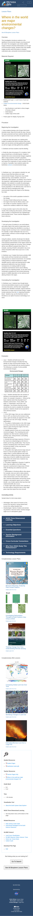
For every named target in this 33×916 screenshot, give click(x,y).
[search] (21, 5)
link (18, 292)
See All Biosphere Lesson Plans (10, 32)
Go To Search (16, 861)
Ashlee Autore (20, 900)
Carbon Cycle (9, 841)
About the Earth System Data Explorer (16, 805)
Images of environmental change (12, 103)
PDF (7, 849)
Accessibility (16, 910)
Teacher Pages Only (12, 774)
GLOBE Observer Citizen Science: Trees (17, 837)
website (10, 165)
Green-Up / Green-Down (12, 839)
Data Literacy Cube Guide (13, 823)
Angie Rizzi (21, 902)
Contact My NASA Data (16, 911)
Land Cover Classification (13, 835)
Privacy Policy (16, 908)
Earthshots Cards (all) (13, 766)
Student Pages (11, 763)
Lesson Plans (6, 11)
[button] (16, 906)
